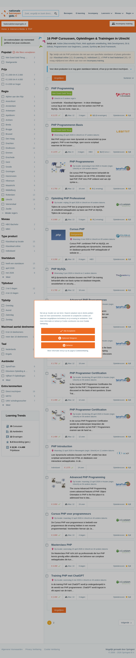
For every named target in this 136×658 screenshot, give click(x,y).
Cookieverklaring (81, 351)
